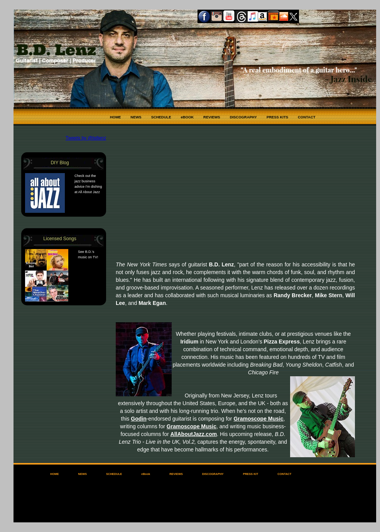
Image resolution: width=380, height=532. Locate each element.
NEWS (135, 117)
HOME (115, 117)
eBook (145, 474)
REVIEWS (211, 117)
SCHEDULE (161, 117)
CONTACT (306, 117)
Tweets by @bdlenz (86, 138)
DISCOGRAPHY (243, 117)
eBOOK (187, 117)
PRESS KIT (250, 474)
